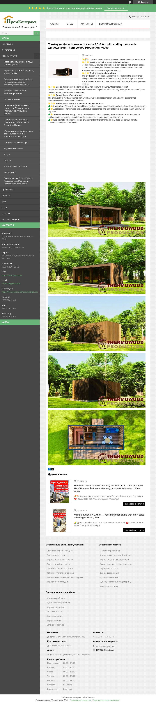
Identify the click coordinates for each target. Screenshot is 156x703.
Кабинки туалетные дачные (60, 572)
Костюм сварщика (55, 607)
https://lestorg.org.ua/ (12, 275)
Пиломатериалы (12, 99)
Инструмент (10, 172)
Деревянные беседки (57, 581)
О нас (4, 207)
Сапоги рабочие (55, 616)
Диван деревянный (109, 572)
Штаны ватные (54, 611)
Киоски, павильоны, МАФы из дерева (65, 577)
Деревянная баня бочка (58, 564)
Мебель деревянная (110, 550)
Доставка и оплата (11, 219)
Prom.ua (91, 697)
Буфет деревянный (109, 577)
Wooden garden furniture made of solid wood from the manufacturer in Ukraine (18, 134)
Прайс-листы (8, 189)
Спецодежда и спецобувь (16, 142)
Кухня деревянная (109, 586)
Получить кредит (116, 8)
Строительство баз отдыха (60, 550)
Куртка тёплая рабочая (58, 602)
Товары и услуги (10, 55)
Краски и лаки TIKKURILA (15, 166)
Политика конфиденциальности (106, 700)
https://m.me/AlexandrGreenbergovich (20, 291)
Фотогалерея (8, 49)
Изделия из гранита (13, 148)
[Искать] (37, 33)
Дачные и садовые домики (60, 568)
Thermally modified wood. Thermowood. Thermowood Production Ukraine (16, 122)
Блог (4, 201)
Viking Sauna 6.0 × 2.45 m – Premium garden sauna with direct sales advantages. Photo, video (109, 516)
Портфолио (7, 43)
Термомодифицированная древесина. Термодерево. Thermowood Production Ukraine (17, 109)
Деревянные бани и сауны (60, 559)
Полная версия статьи (134, 504)
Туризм (7, 160)
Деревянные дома (56, 555)
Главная (54, 24)
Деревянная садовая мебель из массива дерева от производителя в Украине (18, 82)
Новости (6, 195)
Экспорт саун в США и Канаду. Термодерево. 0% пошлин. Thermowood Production (18, 181)
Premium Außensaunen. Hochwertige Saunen (15, 92)
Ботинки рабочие (55, 624)
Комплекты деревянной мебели (115, 555)
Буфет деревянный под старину (115, 581)
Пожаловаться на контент (81, 700)
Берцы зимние (54, 620)
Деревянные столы (109, 568)
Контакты (87, 24)
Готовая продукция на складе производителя (18, 63)
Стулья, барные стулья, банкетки (116, 564)
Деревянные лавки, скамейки (114, 559)
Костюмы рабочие (56, 598)
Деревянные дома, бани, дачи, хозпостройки (19, 72)
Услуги (7, 154)
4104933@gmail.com (11, 283)
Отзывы (6, 213)
